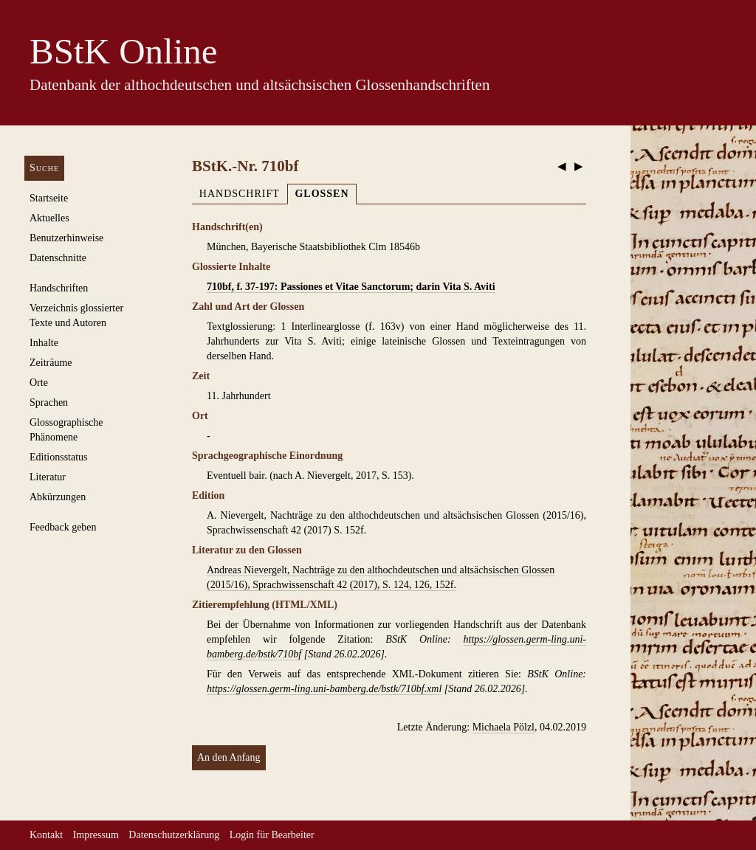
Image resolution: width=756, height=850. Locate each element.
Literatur (48, 477)
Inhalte (44, 342)
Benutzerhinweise (66, 237)
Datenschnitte (58, 257)
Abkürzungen (58, 496)
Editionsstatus (59, 457)
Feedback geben (63, 527)
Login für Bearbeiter (272, 834)
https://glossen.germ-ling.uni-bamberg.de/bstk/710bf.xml (324, 688)
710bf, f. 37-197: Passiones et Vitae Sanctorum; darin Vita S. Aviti (351, 286)
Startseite (49, 198)
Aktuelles (49, 218)
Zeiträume (51, 362)
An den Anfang (229, 757)
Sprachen (49, 402)
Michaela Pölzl (503, 727)
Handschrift (239, 193)
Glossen (321, 193)
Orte (39, 382)
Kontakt (46, 834)
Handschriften (59, 288)
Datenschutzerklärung (173, 834)
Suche (44, 167)
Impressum (96, 834)
